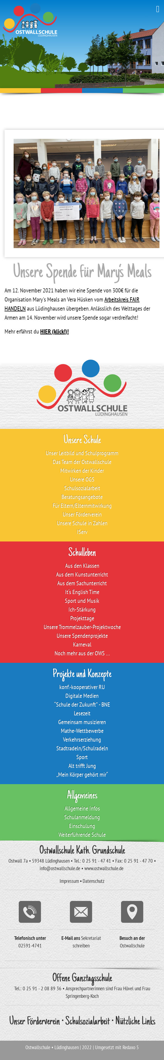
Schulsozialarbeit (87, 1022)
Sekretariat (91, 938)
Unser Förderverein (34, 1022)
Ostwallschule (132, 945)
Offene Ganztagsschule (82, 979)
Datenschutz (93, 881)
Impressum (69, 881)
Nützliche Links (135, 1022)
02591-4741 (30, 945)
